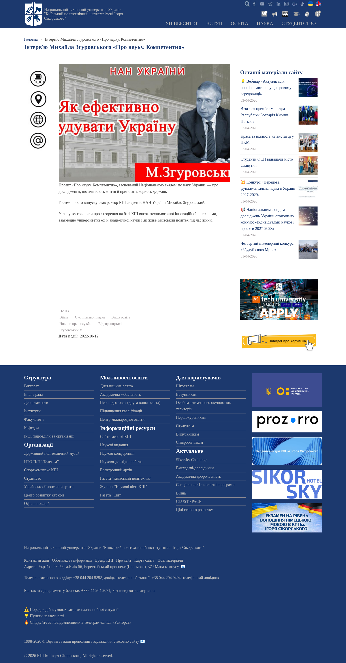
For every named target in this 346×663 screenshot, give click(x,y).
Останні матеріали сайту (271, 72)
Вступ (214, 23)
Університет (181, 23)
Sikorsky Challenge (191, 460)
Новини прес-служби (76, 324)
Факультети (34, 419)
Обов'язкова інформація (72, 560)
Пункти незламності (47, 616)
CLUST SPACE (189, 501)
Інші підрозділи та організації (49, 436)
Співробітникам (189, 442)
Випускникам (187, 434)
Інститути (32, 411)
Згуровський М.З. (73, 330)
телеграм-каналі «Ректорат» (107, 622)
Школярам (185, 386)
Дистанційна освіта (116, 386)
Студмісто (32, 478)
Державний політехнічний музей (51, 453)
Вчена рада (33, 394)
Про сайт (123, 560)
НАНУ (65, 311)
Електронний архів (116, 470)
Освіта (239, 23)
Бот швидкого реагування (133, 590)
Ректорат (31, 386)
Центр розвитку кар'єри (44, 495)
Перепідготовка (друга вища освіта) (130, 402)
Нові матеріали (170, 560)
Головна (31, 39)
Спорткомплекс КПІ (41, 470)
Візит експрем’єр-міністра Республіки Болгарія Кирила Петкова (265, 115)
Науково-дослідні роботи (121, 462)
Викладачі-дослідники (195, 468)
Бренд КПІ (104, 560)
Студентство (299, 23)
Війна (64, 317)
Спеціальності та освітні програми (205, 485)
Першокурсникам (191, 417)
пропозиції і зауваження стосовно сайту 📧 (108, 641)
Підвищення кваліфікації (121, 411)
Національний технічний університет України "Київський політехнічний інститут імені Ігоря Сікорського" (83, 14)
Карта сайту (144, 560)
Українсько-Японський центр (48, 487)
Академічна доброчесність (198, 476)
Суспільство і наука (90, 317)
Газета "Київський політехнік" (125, 478)
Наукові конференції (117, 453)
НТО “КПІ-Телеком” (41, 462)
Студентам (185, 426)
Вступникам (186, 394)
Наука (265, 23)
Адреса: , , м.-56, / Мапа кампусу (101, 566)
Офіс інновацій (37, 503)
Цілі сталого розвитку (194, 510)
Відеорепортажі (110, 324)
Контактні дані (36, 560)
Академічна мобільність (120, 394)
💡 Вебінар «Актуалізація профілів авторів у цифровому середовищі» (266, 87)
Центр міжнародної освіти (122, 419)
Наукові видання (114, 445)
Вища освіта (120, 317)
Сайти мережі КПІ (115, 436)
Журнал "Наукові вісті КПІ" (123, 487)
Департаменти (36, 402)
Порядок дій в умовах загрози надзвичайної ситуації (74, 609)
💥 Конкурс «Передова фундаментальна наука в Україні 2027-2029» (268, 188)
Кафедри (31, 428)
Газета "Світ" (111, 495)
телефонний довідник (201, 578)
